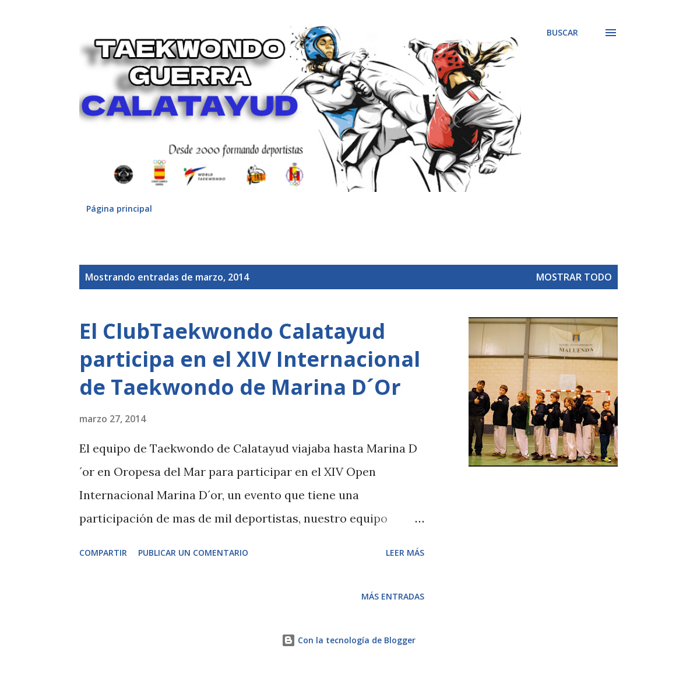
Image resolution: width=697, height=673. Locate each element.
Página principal (119, 208)
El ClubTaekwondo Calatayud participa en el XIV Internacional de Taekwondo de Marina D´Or (249, 359)
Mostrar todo (574, 277)
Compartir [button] (103, 552)
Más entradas (392, 596)
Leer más (405, 552)
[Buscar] (562, 33)
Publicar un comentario (193, 552)
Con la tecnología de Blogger (348, 640)
